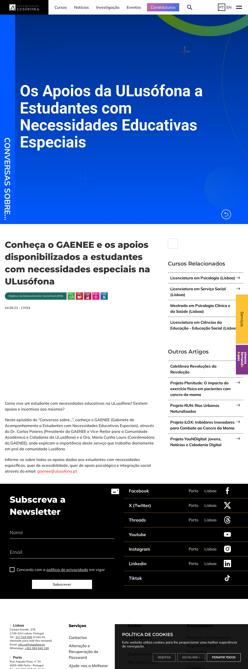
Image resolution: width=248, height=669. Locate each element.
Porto (193, 490)
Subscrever (62, 584)
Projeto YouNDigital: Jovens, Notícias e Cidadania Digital (195, 441)
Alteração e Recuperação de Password (83, 651)
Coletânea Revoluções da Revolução (193, 369)
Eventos (134, 7)
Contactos (78, 637)
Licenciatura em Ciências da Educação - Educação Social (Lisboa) (204, 325)
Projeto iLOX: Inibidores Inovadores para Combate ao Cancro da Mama (202, 425)
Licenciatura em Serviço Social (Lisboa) (198, 291)
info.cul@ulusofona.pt (31, 644)
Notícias (81, 7)
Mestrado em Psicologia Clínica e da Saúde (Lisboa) (200, 308)
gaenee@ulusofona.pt (57, 471)
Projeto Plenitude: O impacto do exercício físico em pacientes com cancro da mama (200, 388)
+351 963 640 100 (37, 648)
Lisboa (210, 490)
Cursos (60, 7)
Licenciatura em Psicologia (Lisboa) (202, 277)
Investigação (107, 7)
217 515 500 (24, 637)
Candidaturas (163, 7)
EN (229, 7)
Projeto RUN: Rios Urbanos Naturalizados (194, 408)
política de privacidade (67, 569)
